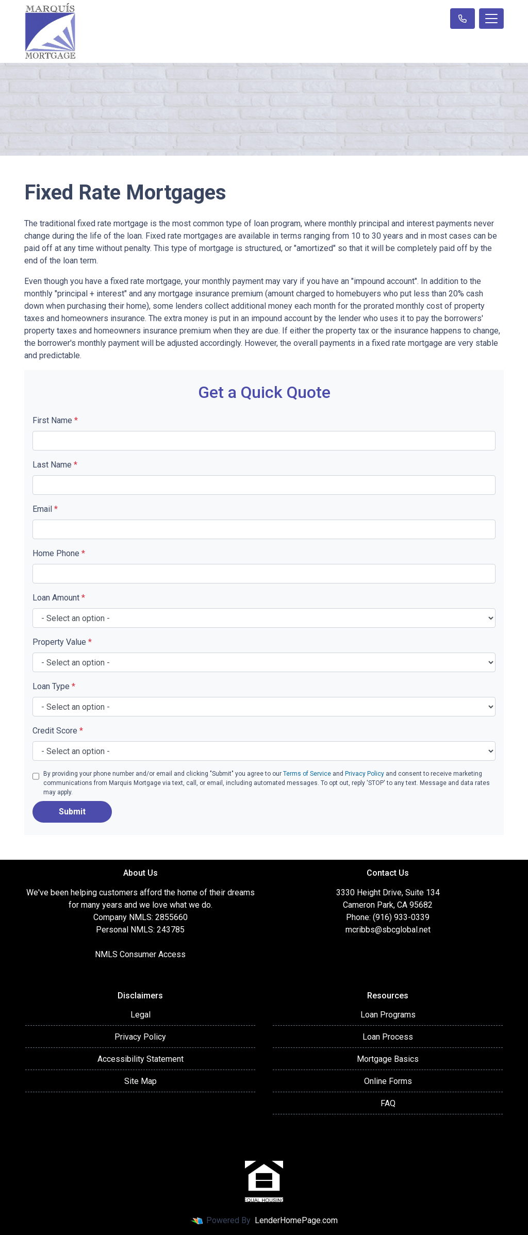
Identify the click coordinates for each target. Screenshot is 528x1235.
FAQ (388, 1103)
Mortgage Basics (388, 1059)
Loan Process (387, 1037)
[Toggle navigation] (491, 18)
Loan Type (53, 686)
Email (45, 509)
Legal (140, 1015)
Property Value (62, 642)
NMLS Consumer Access (140, 954)
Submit (72, 811)
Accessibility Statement (140, 1059)
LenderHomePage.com (296, 1220)
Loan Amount (58, 598)
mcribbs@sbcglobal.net (388, 929)
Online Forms (388, 1081)
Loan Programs (388, 1015)
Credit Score (57, 731)
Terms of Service (307, 773)
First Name (55, 420)
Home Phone (58, 553)
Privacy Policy (364, 773)
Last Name (54, 465)
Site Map (140, 1081)
